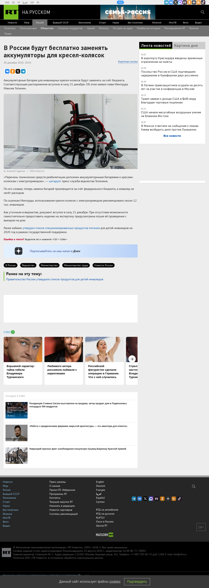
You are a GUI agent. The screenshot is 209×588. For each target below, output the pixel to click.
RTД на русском (105, 513)
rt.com (36, 550)
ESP (32, 2)
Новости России (103, 265)
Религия (193, 28)
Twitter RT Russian (175, 2)
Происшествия (28, 28)
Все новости (172, 135)
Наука (116, 22)
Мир (26, 22)
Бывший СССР (60, 22)
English (100, 482)
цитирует (55, 181)
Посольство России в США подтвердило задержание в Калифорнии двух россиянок (169, 73)
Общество (47, 28)
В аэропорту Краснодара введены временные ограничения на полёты (172, 60)
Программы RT (58, 494)
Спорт (102, 22)
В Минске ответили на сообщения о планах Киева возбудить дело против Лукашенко (170, 127)
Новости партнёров (60, 509)
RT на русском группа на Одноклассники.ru (189, 2)
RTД (120, 2)
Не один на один (123, 28)
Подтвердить (137, 581)
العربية (25, 2)
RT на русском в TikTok (203, 2)
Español (100, 498)
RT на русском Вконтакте (171, 2)
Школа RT (101, 525)
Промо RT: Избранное (62, 490)
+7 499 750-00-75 (141, 554)
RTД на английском (107, 509)
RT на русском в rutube (185, 2)
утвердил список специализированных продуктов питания (61, 228)
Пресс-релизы (57, 481)
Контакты (54, 497)
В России (11, 265)
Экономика (84, 22)
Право (8, 33)
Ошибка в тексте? (14, 239)
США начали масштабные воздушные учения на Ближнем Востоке (171, 114)
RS (38, 2)
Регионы (104, 28)
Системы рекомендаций (63, 514)
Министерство (49, 265)
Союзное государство (70, 28)
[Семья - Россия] (127, 12)
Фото (185, 22)
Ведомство (28, 265)
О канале (54, 485)
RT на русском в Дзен (194, 2)
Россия (40, 22)
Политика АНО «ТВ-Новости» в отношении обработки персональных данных (58, 557)
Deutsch (100, 486)
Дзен (76, 251)
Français (100, 490)
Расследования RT (174, 28)
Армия (91, 28)
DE (13, 2)
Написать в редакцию (62, 505)
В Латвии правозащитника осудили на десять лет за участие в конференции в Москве (172, 87)
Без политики (135, 22)
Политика (9, 28)
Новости (12, 22)
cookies (114, 581)
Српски (100, 502)
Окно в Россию (104, 521)
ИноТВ (172, 22)
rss (198, 2)
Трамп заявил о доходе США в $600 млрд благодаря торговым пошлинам (168, 100)
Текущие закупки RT (61, 501)
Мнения (156, 22)
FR (18, 2)
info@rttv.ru (180, 554)
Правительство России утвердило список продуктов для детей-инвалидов (54, 279)
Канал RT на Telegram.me (166, 2)
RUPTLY (100, 517)
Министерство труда (76, 265)
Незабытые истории (148, 28)
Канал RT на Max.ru (180, 2)
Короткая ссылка (128, 61)
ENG (7, 2)
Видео (198, 22)
